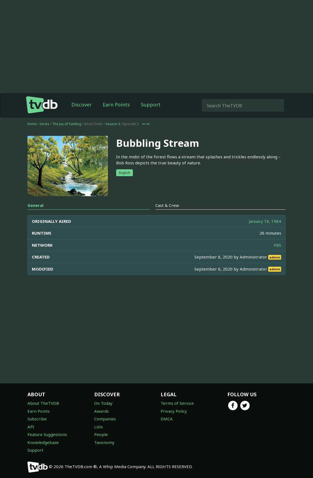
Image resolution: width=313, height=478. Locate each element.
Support (151, 104)
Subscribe (37, 418)
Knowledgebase (43, 442)
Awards (101, 411)
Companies (105, 418)
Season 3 (113, 124)
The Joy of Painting (66, 124)
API (30, 426)
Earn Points (116, 104)
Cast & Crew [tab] (167, 205)
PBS (277, 245)
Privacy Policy (174, 411)
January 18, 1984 (265, 221)
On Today (103, 403)
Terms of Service (177, 403)
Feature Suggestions (47, 434)
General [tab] (35, 205)
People (101, 434)
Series (44, 124)
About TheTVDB (43, 403)
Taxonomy (104, 442)
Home (32, 124)
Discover (81, 104)
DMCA (167, 418)
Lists (98, 426)
